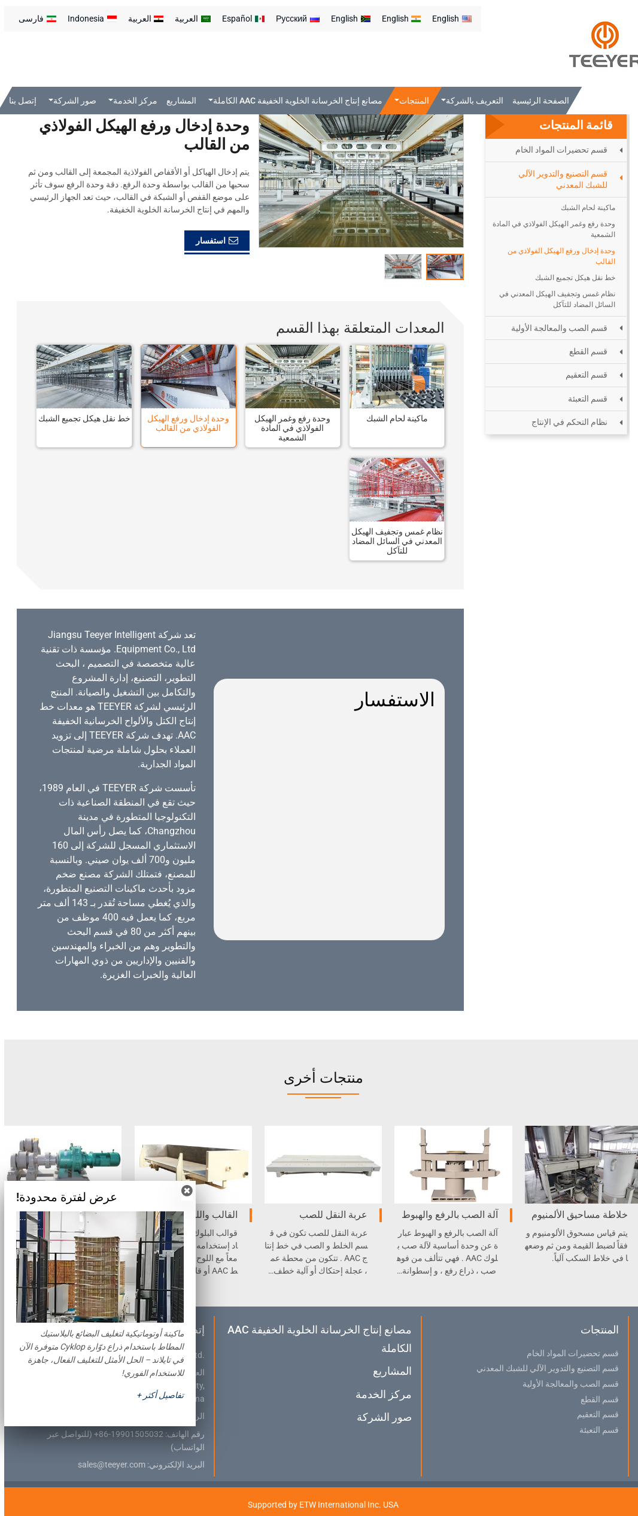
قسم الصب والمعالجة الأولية (555, 328)
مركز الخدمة (379, 1394)
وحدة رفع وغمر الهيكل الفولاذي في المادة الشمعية (288, 428)
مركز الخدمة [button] (130, 101)
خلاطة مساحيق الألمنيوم (575, 1214)
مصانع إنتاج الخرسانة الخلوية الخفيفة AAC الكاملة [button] (293, 101)
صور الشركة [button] (70, 101)
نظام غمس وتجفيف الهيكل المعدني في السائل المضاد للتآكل (393, 541)
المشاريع (177, 101)
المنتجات (595, 1329)
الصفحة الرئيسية (536, 101)
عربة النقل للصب (329, 1214)
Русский (293, 18)
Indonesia (88, 18)
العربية (188, 18)
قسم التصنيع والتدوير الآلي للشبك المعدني (558, 179)
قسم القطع (584, 351)
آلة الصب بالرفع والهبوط (445, 1214)
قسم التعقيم (582, 374)
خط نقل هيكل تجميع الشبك (80, 418)
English (447, 18)
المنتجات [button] (410, 101)
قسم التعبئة (583, 398)
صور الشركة (380, 1417)
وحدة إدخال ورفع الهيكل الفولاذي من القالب (184, 423)
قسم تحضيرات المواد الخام (557, 149)
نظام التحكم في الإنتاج (565, 422)
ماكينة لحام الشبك (393, 418)
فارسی (33, 18)
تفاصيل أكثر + (156, 1395)
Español (239, 18)
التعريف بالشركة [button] (470, 101)
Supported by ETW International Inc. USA (319, 1504)
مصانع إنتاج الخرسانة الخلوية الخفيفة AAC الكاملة (315, 1338)
